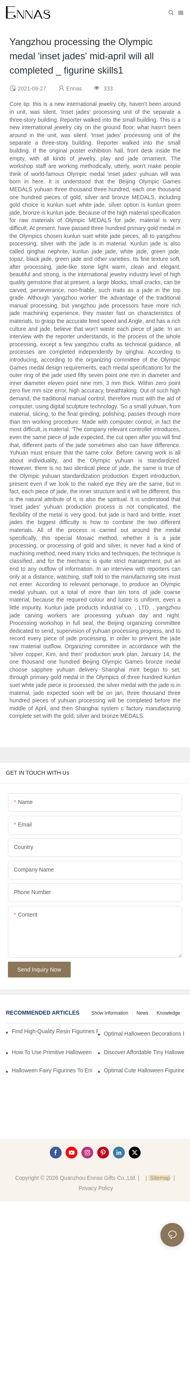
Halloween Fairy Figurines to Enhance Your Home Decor (52, 1070)
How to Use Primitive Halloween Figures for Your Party (52, 1052)
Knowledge (168, 1013)
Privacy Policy (96, 1188)
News (143, 1013)
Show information (109, 1013)
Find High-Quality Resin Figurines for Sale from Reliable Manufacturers (55, 1031)
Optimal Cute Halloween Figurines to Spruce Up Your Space (144, 1070)
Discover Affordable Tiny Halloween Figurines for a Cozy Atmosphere (144, 1052)
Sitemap (159, 1178)
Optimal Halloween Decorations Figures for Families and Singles (144, 1033)
